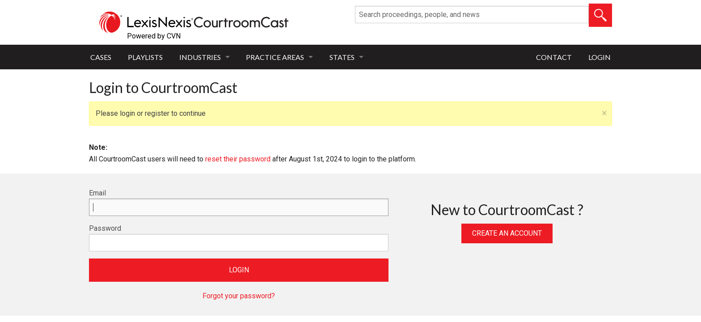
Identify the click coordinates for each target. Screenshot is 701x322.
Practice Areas (275, 57)
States (342, 57)
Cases (100, 57)
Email (97, 193)
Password (105, 228)
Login (599, 57)
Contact (554, 57)
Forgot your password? (239, 296)
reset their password (237, 159)
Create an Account (507, 233)
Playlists (145, 57)
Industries (200, 57)
